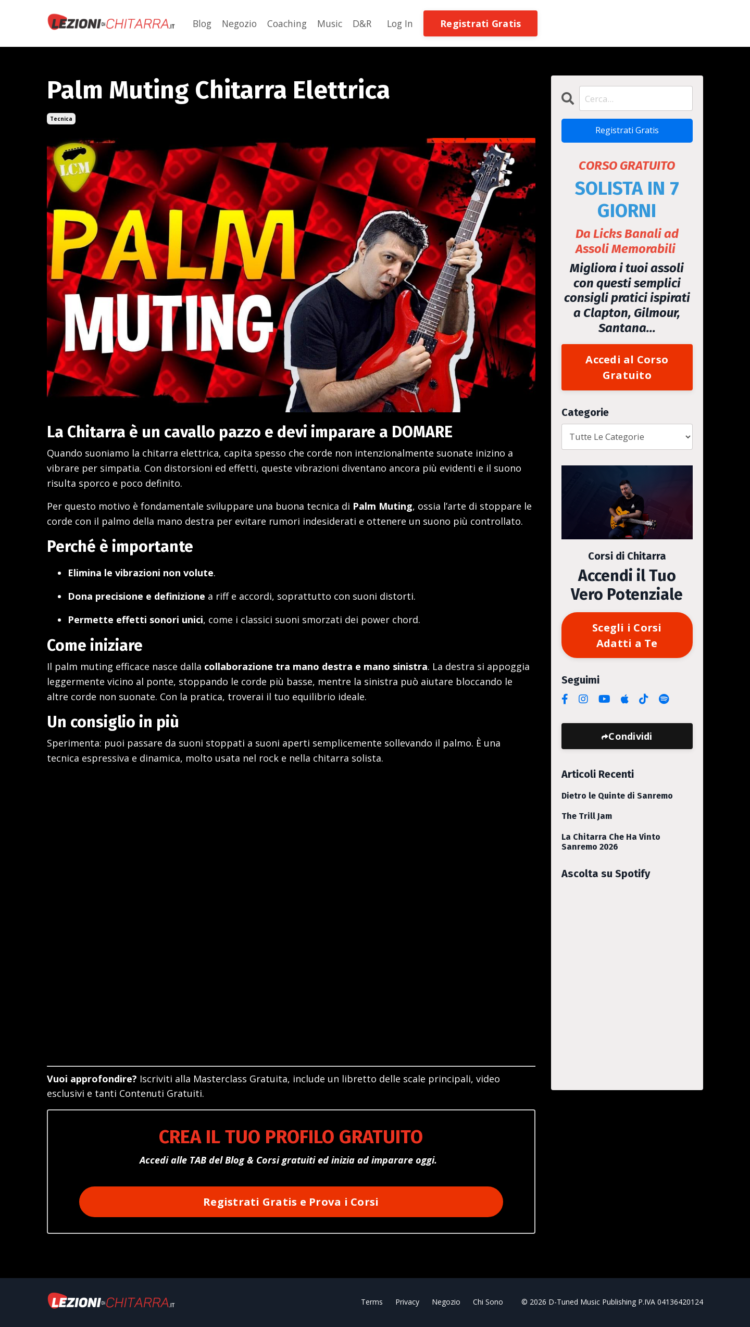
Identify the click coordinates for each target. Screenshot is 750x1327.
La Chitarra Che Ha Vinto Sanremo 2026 (610, 848)
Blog (203, 23)
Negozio (241, 23)
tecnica (61, 118)
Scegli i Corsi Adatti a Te (627, 640)
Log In (407, 23)
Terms (372, 1303)
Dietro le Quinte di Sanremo (617, 802)
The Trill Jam (586, 823)
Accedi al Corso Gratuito (626, 370)
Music (335, 23)
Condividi (630, 743)
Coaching (291, 23)
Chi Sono (488, 1303)
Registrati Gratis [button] (488, 23)
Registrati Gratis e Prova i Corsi (290, 1201)
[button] (489, 22)
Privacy (407, 1303)
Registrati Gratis (627, 132)
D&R (368, 23)
